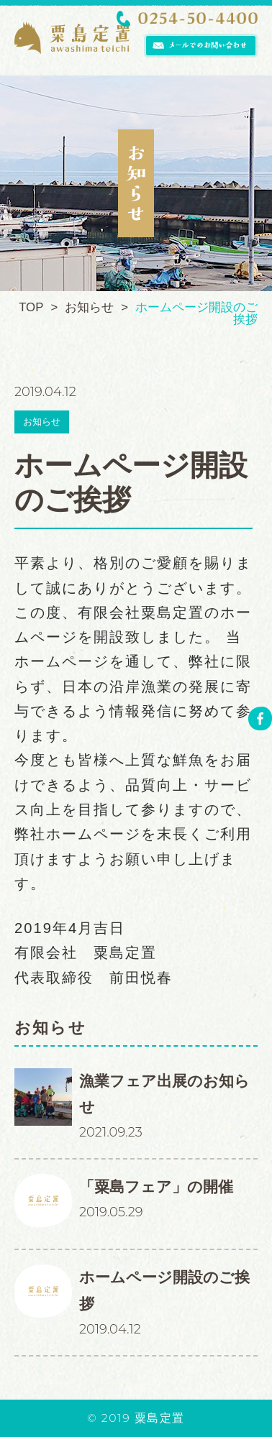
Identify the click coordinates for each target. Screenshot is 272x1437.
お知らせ (41, 421)
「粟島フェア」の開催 (156, 1186)
